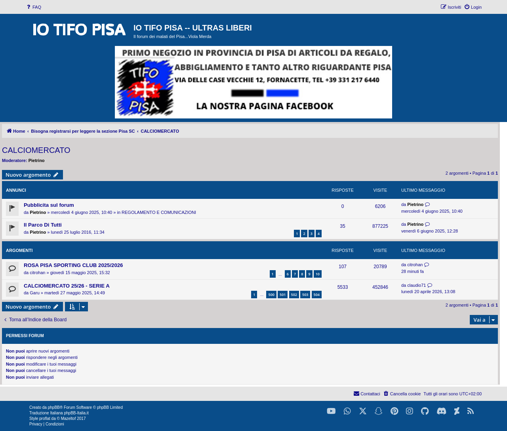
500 (271, 294)
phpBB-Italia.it (76, 413)
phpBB (54, 407)
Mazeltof (68, 418)
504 (317, 294)
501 (283, 294)
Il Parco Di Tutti (43, 225)
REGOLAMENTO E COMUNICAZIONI (159, 212)
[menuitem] (33, 7)
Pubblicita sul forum (49, 205)
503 (305, 294)
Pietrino (37, 160)
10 (318, 274)
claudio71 (416, 285)
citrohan (37, 272)
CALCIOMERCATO (36, 150)
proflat (44, 418)
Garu (34, 292)
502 (294, 294)
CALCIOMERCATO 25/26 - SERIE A (67, 286)
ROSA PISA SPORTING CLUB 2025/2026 (73, 265)
